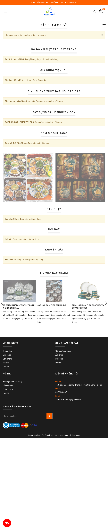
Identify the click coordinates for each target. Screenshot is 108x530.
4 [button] (56, 91)
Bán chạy (54, 342)
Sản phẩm (7, 492)
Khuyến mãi (54, 382)
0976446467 (61, 525)
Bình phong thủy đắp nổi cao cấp (54, 224)
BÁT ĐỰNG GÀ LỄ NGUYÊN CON (54, 245)
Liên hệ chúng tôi (66, 507)
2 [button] (49, 91)
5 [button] (60, 91)
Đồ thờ (58, 496)
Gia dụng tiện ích (54, 203)
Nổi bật (54, 362)
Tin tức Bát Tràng (54, 406)
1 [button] (46, 91)
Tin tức (6, 496)
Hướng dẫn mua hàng (12, 515)
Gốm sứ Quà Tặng (54, 266)
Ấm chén (59, 488)
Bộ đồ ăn (59, 492)
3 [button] (53, 91)
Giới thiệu (7, 488)
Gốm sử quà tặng (63, 484)
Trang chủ (7, 484)
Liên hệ (6, 500)
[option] (54, 49)
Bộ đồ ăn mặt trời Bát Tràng (54, 182)
